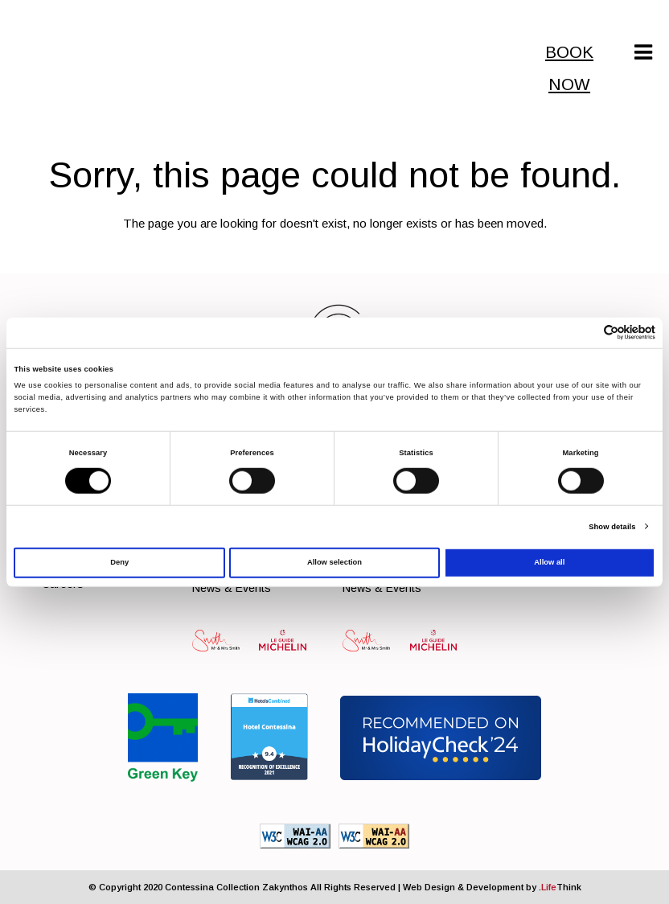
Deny (119, 562)
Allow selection (334, 562)
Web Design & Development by (492, 887)
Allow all (549, 562)
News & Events (231, 587)
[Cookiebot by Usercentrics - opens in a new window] (585, 332)
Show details (612, 527)
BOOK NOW (569, 55)
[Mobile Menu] (643, 52)
